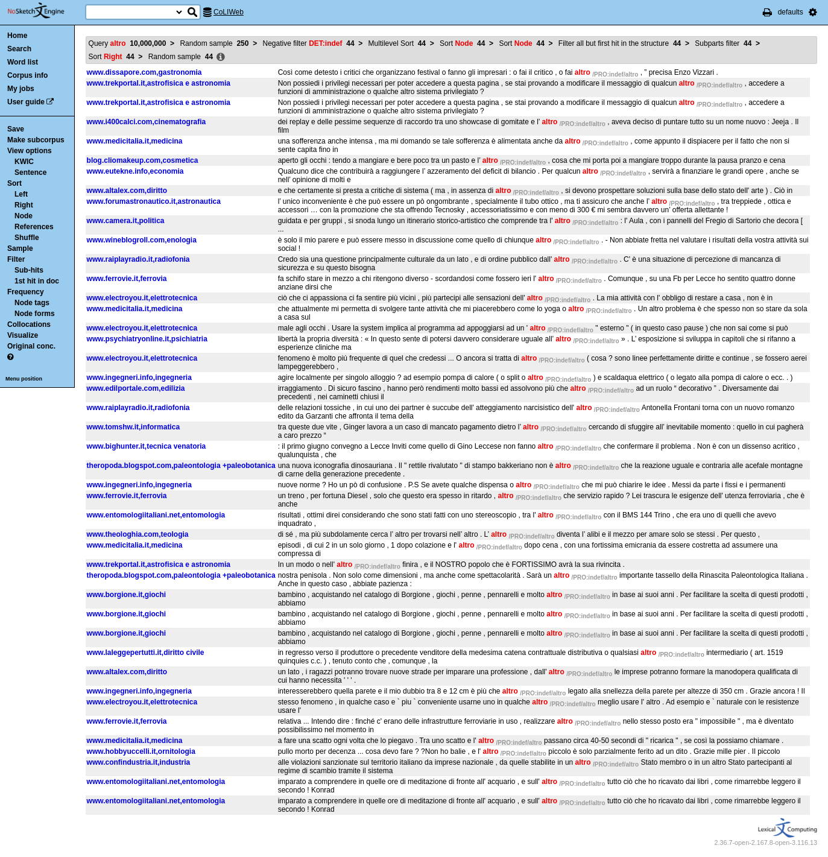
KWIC (24, 161)
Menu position (23, 379)
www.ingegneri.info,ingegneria (139, 377)
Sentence (30, 172)
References (34, 227)
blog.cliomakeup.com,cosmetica (142, 160)
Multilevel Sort (397, 43)
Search (19, 49)
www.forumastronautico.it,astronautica (154, 201)
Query (127, 43)
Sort (14, 183)
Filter (16, 259)
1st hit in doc (36, 281)
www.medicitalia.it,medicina (135, 141)
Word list (22, 62)
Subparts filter (723, 43)
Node (23, 216)
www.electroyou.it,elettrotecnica (142, 298)
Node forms (34, 313)
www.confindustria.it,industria (139, 762)
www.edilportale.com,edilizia (136, 388)
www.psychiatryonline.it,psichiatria (147, 339)
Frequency (25, 292)
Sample (20, 248)
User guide (26, 102)
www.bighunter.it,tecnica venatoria (146, 446)
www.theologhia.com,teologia (138, 534)
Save (15, 129)
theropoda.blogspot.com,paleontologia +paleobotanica (181, 465)
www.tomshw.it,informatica (133, 427)
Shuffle (26, 237)
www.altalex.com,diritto (127, 190)
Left (21, 194)
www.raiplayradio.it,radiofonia (138, 259)
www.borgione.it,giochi (126, 594)
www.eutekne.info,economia (135, 171)
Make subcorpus (36, 140)
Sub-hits (28, 270)
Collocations (29, 324)
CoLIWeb (228, 12)
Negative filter (309, 43)
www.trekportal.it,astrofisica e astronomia (158, 83)
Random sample (214, 43)
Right (23, 205)
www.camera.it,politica (126, 221)
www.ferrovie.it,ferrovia (127, 278)
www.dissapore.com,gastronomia (144, 72)
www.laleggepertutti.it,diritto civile (145, 652)
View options (29, 151)
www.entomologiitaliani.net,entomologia (156, 515)
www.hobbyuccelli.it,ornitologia (141, 751)
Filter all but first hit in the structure (619, 43)
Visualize (22, 335)
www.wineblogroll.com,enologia (142, 240)
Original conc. (31, 346)
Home (17, 35)
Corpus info (27, 75)
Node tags (31, 303)
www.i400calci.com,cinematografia (146, 122)
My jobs (20, 88)
